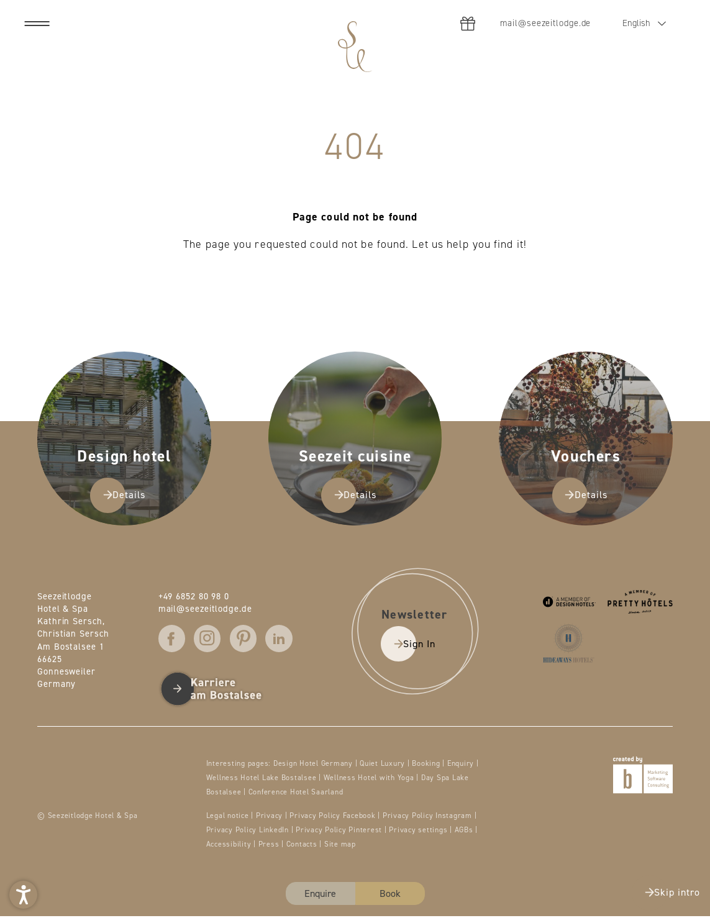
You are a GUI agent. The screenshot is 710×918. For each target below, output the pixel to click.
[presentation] (355, 459)
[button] (23, 895)
